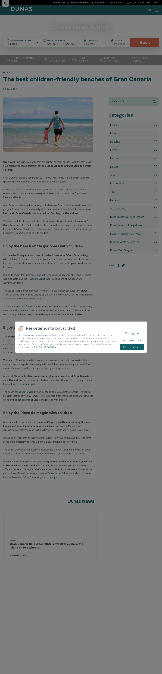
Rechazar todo (132, 340)
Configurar (132, 333)
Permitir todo (132, 347)
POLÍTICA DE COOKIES (45, 347)
